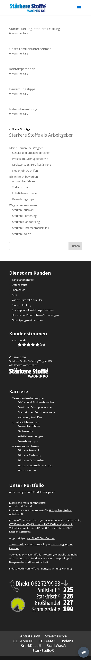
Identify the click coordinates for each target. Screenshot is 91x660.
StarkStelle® (43, 650)
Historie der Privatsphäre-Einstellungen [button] (35, 315)
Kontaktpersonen (22, 69)
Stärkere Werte (21, 234)
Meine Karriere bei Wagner (26, 148)
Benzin (27, 520)
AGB (14, 295)
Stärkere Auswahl (23, 210)
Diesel (36, 520)
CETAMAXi (48, 641)
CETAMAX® (23, 641)
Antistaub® (19, 340)
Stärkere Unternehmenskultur (30, 228)
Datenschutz (19, 284)
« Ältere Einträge (19, 129)
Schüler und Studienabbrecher (31, 153)
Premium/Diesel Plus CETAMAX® (60, 520)
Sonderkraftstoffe (20, 531)
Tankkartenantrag (22, 279)
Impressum (18, 290)
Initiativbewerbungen (25, 193)
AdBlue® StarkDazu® (41, 538)
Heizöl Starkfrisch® (20, 506)
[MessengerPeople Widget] (83, 652)
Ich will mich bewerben (23, 176)
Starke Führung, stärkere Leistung (34, 29)
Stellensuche (20, 187)
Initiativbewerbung (23, 109)
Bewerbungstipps (22, 89)
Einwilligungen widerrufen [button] (27, 320)
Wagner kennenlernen (23, 205)
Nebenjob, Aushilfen (25, 170)
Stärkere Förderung (24, 216)
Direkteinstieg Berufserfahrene (31, 164)
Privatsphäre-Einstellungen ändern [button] (33, 310)
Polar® (68, 641)
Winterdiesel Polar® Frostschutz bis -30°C (47, 528)
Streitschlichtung (22, 305)
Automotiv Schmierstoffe (24, 554)
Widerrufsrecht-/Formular (27, 300)
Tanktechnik (16, 544)
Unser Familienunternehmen (30, 49)
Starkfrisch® (56, 636)
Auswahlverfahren (23, 181)
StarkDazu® (31, 645)
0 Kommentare (18, 33)
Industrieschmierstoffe (22, 568)
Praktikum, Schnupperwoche (30, 159)
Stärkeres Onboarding (26, 222)
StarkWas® (56, 645)
